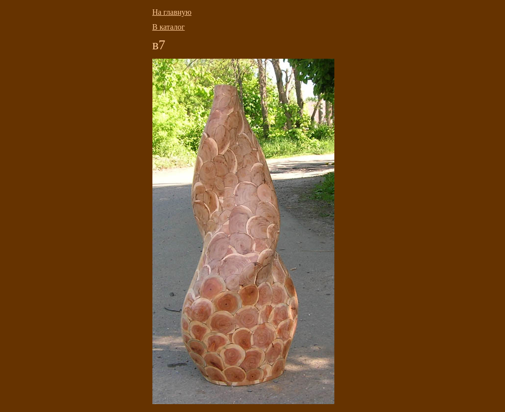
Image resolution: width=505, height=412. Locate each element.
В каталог (168, 27)
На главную (172, 12)
